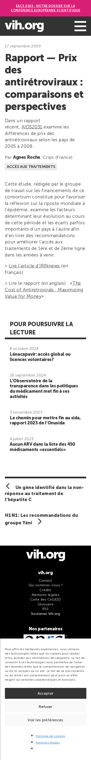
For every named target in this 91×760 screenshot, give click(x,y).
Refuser (45, 707)
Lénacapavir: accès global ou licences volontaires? (40, 357)
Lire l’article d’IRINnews (34, 266)
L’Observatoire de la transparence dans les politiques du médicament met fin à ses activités (44, 388)
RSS (45, 609)
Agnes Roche (26, 157)
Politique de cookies (50, 736)
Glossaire (45, 604)
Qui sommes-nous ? (45, 585)
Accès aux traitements (31, 166)
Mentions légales (48, 742)
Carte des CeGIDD (45, 599)
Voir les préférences (45, 720)
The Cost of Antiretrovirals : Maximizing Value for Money (44, 289)
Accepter (46, 693)
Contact (45, 581)
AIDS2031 (32, 127)
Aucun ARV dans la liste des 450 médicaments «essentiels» (42, 447)
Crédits (45, 590)
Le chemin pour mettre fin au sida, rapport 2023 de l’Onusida (45, 420)
